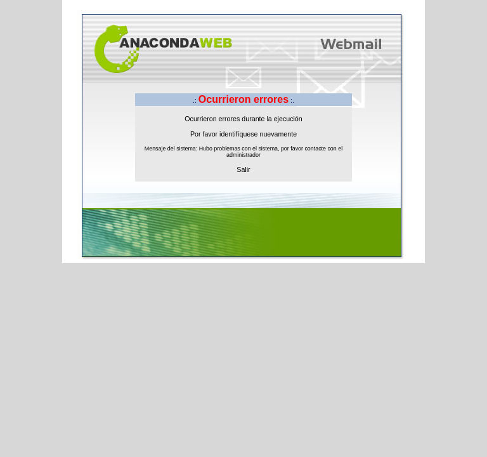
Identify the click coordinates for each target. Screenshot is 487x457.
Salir (243, 169)
